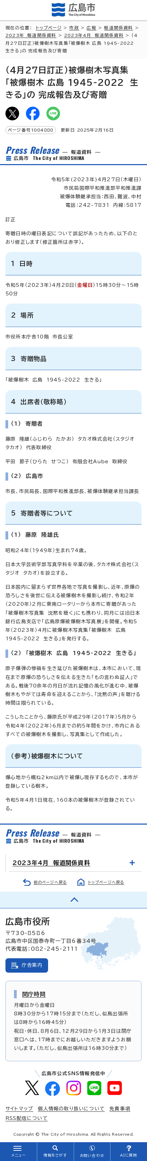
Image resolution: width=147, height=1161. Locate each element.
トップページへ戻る (106, 882)
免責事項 (119, 1108)
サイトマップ (19, 1108)
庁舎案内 (32, 965)
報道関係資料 (118, 28)
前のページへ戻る (50, 882)
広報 (91, 28)
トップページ (49, 28)
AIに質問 (128, 1155)
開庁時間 (34, 994)
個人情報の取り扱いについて (71, 1108)
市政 (74, 28)
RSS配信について (26, 1118)
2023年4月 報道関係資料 (94, 35)
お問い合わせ (92, 1155)
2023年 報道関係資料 (30, 35)
